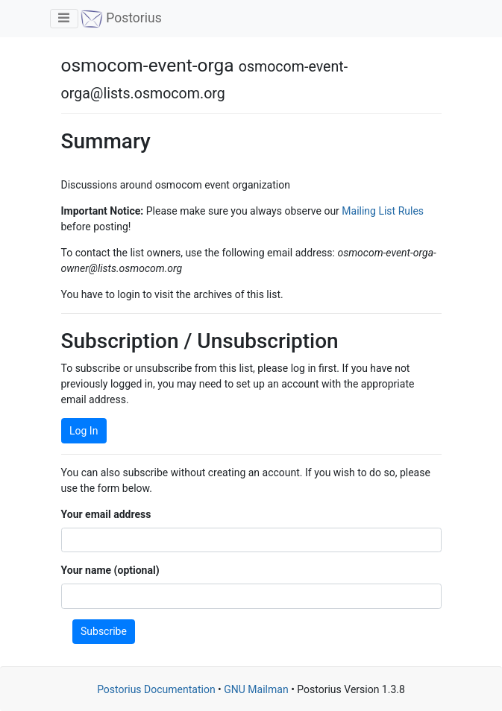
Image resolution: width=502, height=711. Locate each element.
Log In (83, 431)
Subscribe (104, 631)
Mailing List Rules (383, 211)
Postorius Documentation (156, 689)
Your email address (106, 514)
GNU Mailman (256, 689)
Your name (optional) (110, 570)
